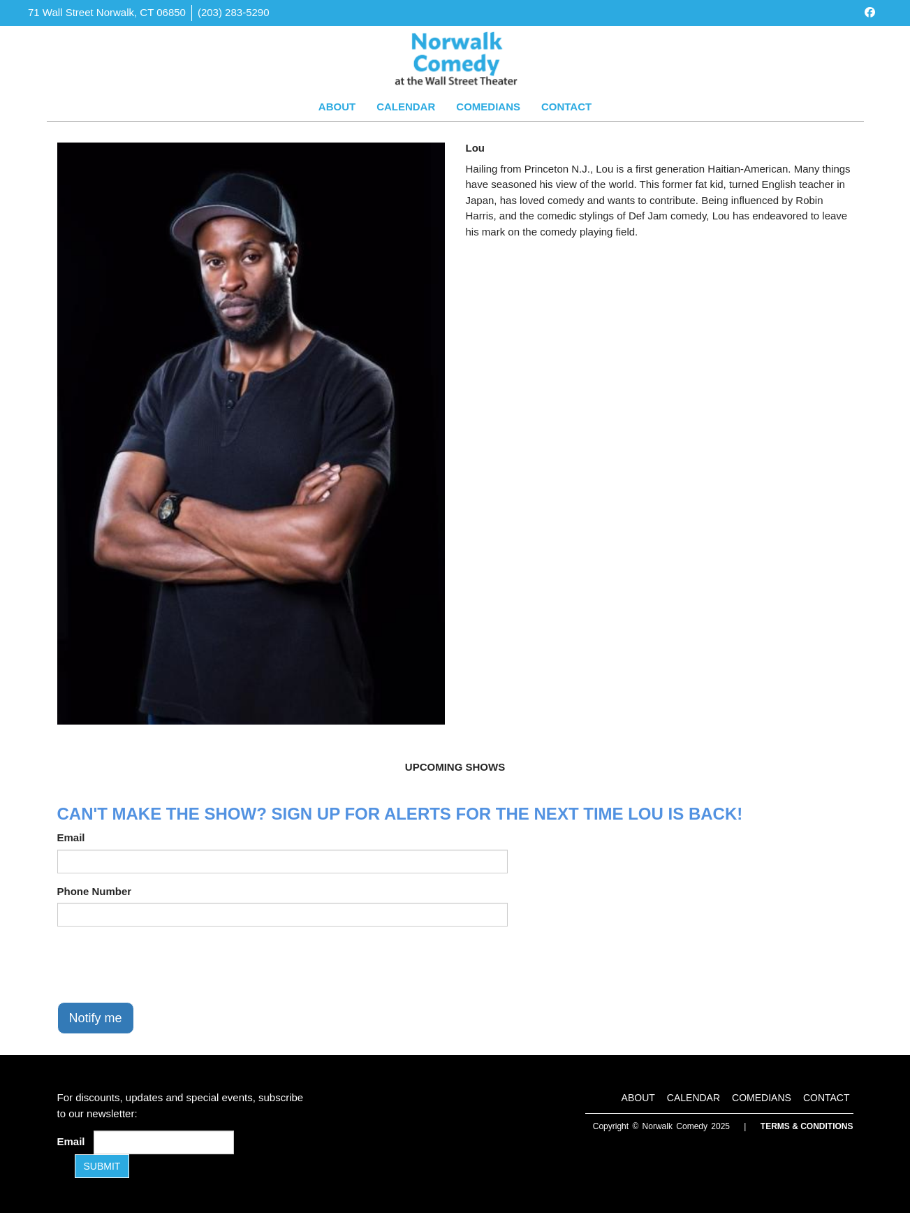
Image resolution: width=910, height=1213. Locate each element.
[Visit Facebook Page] (870, 12)
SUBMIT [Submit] (102, 1166)
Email (71, 837)
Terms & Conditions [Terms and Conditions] (807, 1126)
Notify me (95, 1018)
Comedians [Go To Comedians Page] (488, 106)
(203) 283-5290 (234, 12)
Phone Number (94, 891)
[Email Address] (164, 1142)
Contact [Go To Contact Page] (566, 106)
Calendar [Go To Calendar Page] (405, 106)
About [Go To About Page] (336, 106)
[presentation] (163, 964)
